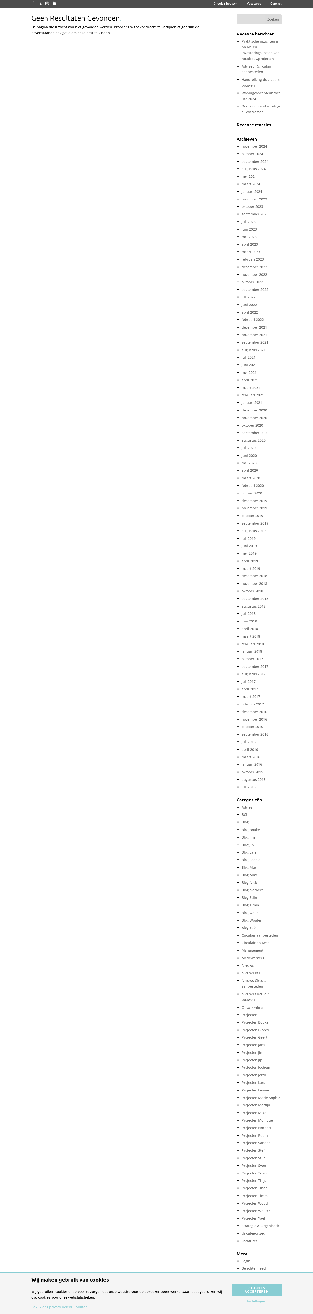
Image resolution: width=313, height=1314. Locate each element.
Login (246, 1261)
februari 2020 (253, 485)
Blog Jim (248, 837)
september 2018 (255, 598)
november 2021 (254, 334)
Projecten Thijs (254, 1180)
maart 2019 (251, 568)
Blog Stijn (249, 897)
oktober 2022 (252, 282)
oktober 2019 (252, 515)
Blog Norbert (252, 890)
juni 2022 (249, 304)
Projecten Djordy (255, 1030)
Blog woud (250, 912)
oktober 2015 (252, 772)
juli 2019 (249, 538)
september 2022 (255, 289)
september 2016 (255, 734)
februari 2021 (253, 395)
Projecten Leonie (255, 1090)
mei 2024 (249, 176)
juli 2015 (249, 787)
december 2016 (254, 711)
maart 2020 (251, 478)
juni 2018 (249, 621)
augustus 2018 (254, 606)
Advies (247, 807)
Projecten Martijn (256, 1105)
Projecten (249, 1014)
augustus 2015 (254, 779)
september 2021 (255, 342)
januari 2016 (252, 764)
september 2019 (255, 523)
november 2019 (254, 508)
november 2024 (254, 146)
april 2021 (250, 380)
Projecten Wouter (256, 1210)
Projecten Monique (257, 1120)
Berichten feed (254, 1268)
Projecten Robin (255, 1135)
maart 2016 (251, 757)
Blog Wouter (252, 920)
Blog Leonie (251, 859)
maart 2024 (251, 184)
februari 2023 (253, 259)
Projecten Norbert (256, 1128)
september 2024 (255, 161)
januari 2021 (252, 402)
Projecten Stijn (254, 1158)
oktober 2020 (252, 425)
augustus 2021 (254, 350)
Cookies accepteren (257, 1290)
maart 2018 (251, 636)
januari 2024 (252, 191)
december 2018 (254, 576)
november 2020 (254, 417)
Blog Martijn (252, 867)
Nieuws (248, 965)
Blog (245, 822)
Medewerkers (253, 958)
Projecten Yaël (253, 1218)
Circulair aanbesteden (260, 935)
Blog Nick (249, 882)
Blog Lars (249, 852)
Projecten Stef (253, 1150)
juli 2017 (249, 681)
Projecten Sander (256, 1142)
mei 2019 (249, 553)
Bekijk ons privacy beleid (51, 1307)
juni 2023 (249, 229)
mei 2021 (249, 372)
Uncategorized (253, 1233)
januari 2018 (252, 651)
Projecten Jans (253, 1045)
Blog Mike (250, 875)
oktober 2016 (252, 726)
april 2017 (250, 689)
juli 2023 (249, 221)
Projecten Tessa (255, 1173)
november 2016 (254, 719)
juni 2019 (249, 545)
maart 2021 (251, 387)
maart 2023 (251, 251)
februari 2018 (253, 644)
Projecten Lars (253, 1082)
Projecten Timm (255, 1195)
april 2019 (250, 561)
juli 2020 (249, 448)
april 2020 (250, 470)
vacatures (249, 1241)
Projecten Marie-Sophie (261, 1097)
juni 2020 (249, 455)
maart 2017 (251, 696)
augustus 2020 (254, 440)
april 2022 (250, 312)
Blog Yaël (249, 927)
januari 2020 (252, 493)
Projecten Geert (254, 1037)
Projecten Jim (252, 1052)
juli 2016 (249, 741)
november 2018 (254, 583)
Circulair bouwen (226, 4)
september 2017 (255, 666)
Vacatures (254, 4)
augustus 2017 (254, 674)
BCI (244, 814)
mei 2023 (249, 237)
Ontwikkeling (252, 1007)
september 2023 (255, 214)
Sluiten (82, 1307)
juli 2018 (249, 613)
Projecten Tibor (254, 1188)
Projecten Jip (252, 1060)
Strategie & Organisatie (261, 1225)
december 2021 (254, 327)
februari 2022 (253, 319)
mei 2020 (249, 463)
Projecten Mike (254, 1112)
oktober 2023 (252, 206)
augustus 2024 (254, 168)
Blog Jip (248, 845)
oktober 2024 (252, 154)
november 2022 (254, 274)
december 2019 (254, 500)
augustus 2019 (254, 530)
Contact (276, 4)
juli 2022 (249, 297)
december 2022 (254, 267)
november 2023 (254, 199)
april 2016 (250, 749)
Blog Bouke (251, 829)
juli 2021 (249, 357)
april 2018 (250, 628)
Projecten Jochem (256, 1067)
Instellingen (256, 1301)
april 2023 (250, 244)
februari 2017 (253, 704)
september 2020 (255, 432)
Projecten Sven (254, 1165)
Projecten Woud (255, 1203)
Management (252, 950)
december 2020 (254, 410)
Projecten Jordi (254, 1075)
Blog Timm (250, 905)
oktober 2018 (252, 591)
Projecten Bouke (255, 1022)
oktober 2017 (252, 659)
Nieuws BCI (251, 973)
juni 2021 (249, 365)
